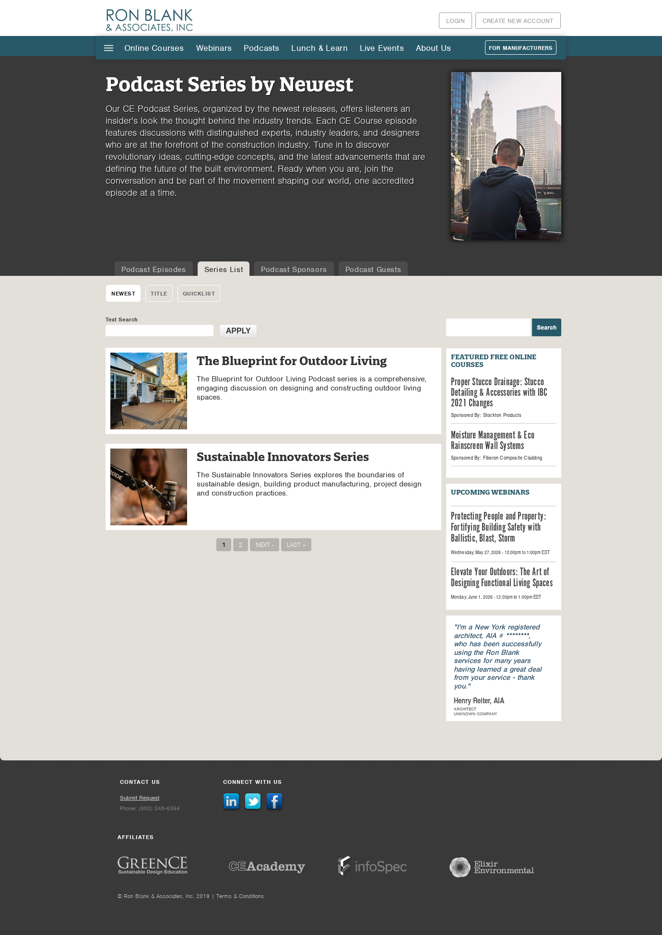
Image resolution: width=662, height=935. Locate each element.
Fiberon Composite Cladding (512, 458)
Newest (123, 293)
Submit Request (139, 798)
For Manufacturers (521, 48)
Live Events (382, 48)
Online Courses (154, 48)
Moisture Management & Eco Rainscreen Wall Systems (492, 440)
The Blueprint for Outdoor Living (292, 361)
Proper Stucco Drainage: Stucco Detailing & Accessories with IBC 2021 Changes (499, 393)
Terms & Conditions (240, 896)
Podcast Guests (373, 269)
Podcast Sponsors (294, 269)
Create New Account (518, 21)
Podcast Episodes (153, 269)
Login (455, 21)
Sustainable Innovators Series (283, 457)
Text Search (122, 319)
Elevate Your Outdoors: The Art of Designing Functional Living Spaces (502, 578)
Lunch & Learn (319, 48)
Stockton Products (502, 415)
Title (159, 293)
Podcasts (261, 48)
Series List (223, 269)
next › (264, 545)
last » (296, 545)
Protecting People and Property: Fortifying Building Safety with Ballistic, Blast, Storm (498, 527)
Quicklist (199, 293)
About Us (433, 48)
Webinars (214, 48)
